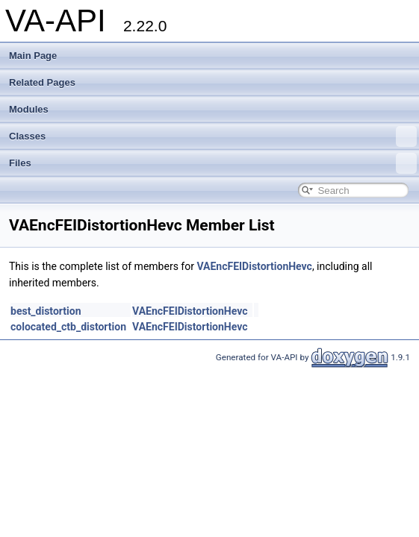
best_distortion (45, 311)
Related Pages (42, 82)
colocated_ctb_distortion (68, 327)
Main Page (33, 55)
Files (213, 163)
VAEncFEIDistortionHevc (253, 266)
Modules (29, 109)
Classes (213, 136)
